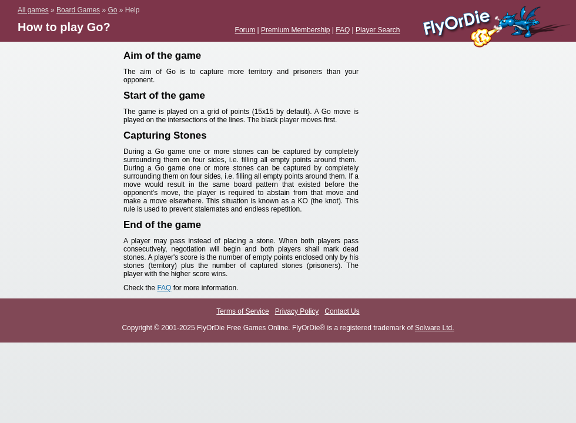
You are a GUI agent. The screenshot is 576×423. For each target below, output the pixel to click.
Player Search (378, 30)
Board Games (78, 10)
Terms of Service (242, 311)
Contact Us (341, 311)
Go (112, 10)
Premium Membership (295, 30)
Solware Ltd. (434, 328)
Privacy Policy (297, 311)
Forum (245, 30)
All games (33, 10)
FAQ (343, 30)
